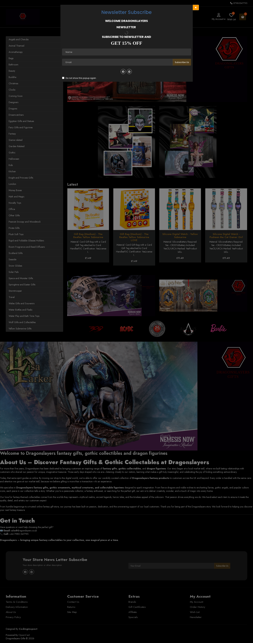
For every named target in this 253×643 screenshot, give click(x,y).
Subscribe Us (182, 62)
